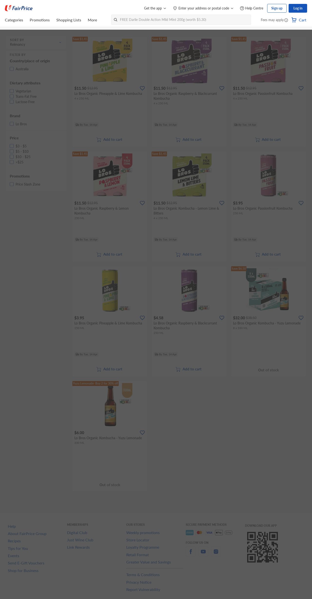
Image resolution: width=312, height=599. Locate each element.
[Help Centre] (251, 8)
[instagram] (216, 554)
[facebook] (190, 554)
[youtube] (203, 554)
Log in (297, 8)
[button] (286, 20)
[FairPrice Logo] (19, 8)
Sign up (277, 8)
